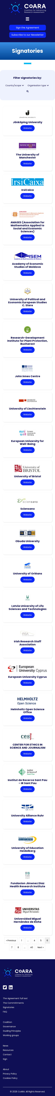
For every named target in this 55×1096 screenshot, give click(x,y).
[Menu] (27, 19)
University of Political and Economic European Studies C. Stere (27, 302)
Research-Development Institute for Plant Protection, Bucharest (27, 340)
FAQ (5, 1011)
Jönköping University (27, 122)
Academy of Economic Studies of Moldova (27, 265)
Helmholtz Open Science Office (27, 710)
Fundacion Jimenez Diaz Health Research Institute (27, 884)
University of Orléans (27, 573)
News (5, 1045)
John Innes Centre (27, 376)
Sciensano (27, 509)
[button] (23, 85)
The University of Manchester (27, 156)
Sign (5, 1059)
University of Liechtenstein (27, 408)
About (6, 1069)
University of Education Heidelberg (27, 849)
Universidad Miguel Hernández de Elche (27, 920)
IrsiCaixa (27, 190)
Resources (8, 1050)
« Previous (11, 940)
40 (31, 947)
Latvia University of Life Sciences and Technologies (27, 607)
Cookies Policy (10, 1078)
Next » (41, 947)
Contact (7, 1054)
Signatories (8, 1007)
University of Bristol (27, 476)
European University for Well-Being (27, 442)
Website (27, 128)
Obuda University (27, 541)
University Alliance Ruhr (27, 815)
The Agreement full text (15, 998)
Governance (9, 1026)
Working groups (11, 1035)
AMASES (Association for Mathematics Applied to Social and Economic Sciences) (27, 226)
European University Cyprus (27, 677)
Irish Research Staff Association (27, 643)
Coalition (7, 1022)
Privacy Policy (10, 1073)
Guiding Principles (12, 1030)
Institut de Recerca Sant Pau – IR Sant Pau (27, 781)
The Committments (13, 1002)
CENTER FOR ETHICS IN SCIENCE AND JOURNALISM (27, 746)
